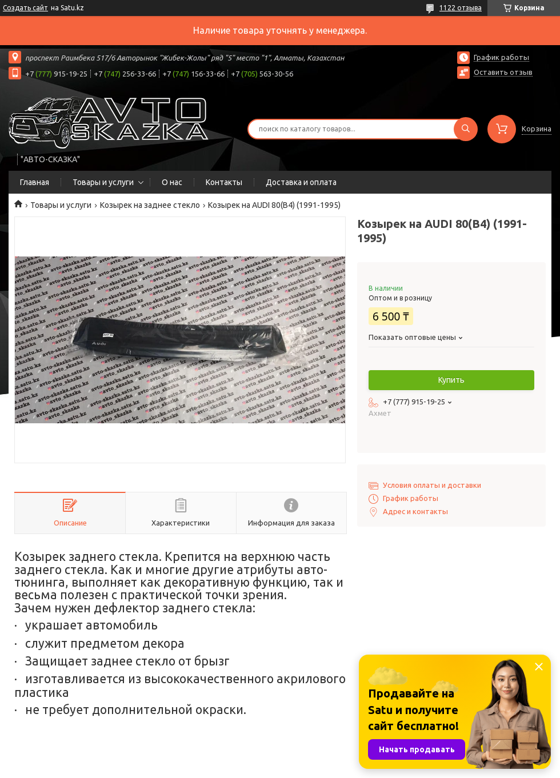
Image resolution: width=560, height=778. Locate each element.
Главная (34, 182)
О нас (172, 182)
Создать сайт (25, 7)
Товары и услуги (103, 182)
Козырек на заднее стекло (150, 205)
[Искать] (466, 129)
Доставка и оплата (301, 182)
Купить (451, 379)
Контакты (224, 182)
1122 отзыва (460, 7)
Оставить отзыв (503, 72)
